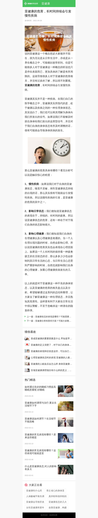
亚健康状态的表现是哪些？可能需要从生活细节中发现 (60, 316)
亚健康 (45, 3)
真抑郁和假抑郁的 (58, 496)
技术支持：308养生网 (49, 515)
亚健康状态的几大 (58, 502)
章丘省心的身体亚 (55, 490)
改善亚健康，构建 (58, 507)
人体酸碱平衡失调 (35, 496)
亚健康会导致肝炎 (35, 502)
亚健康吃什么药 (34, 490)
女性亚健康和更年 (35, 507)
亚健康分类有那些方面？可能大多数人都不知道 (57, 321)
